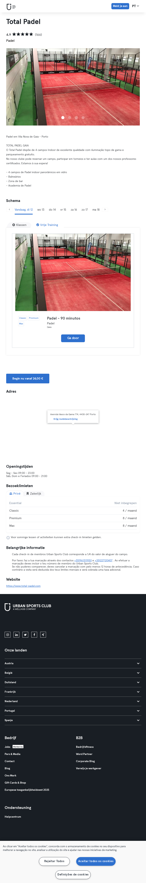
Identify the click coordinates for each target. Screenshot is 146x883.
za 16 (74, 209)
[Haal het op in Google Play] (46, 622)
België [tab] (72, 673)
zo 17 (85, 209)
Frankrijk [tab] (72, 692)
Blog (7, 768)
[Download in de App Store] (18, 622)
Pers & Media (12, 754)
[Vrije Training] (47, 225)
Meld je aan (120, 6)
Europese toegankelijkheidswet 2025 (27, 790)
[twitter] (25, 635)
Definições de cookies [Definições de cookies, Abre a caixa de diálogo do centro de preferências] (73, 874)
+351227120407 (104, 560)
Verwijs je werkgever (88, 768)
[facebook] (34, 635)
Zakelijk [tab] (33, 493)
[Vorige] (9, 210)
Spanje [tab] (72, 720)
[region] (73, 862)
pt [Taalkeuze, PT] (135, 6)
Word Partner (84, 754)
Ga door (73, 338)
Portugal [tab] (72, 711)
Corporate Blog (85, 761)
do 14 (52, 209)
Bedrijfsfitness (85, 747)
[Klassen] (19, 225)
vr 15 (63, 209)
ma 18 (96, 209)
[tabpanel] (73, 514)
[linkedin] (16, 635)
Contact (10, 761)
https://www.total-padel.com (23, 586)
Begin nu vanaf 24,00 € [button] (27, 378)
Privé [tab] (14, 493)
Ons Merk (10, 775)
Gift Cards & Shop (15, 782)
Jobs (7, 747)
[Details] (73, 272)
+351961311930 (83, 560)
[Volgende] (105, 210)
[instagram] (7, 635)
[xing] (43, 635)
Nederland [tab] (72, 701)
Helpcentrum (13, 816)
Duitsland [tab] (72, 682)
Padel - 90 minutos (63, 318)
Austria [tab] (72, 663)
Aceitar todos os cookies (95, 861)
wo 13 (40, 209)
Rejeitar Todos (54, 861)
